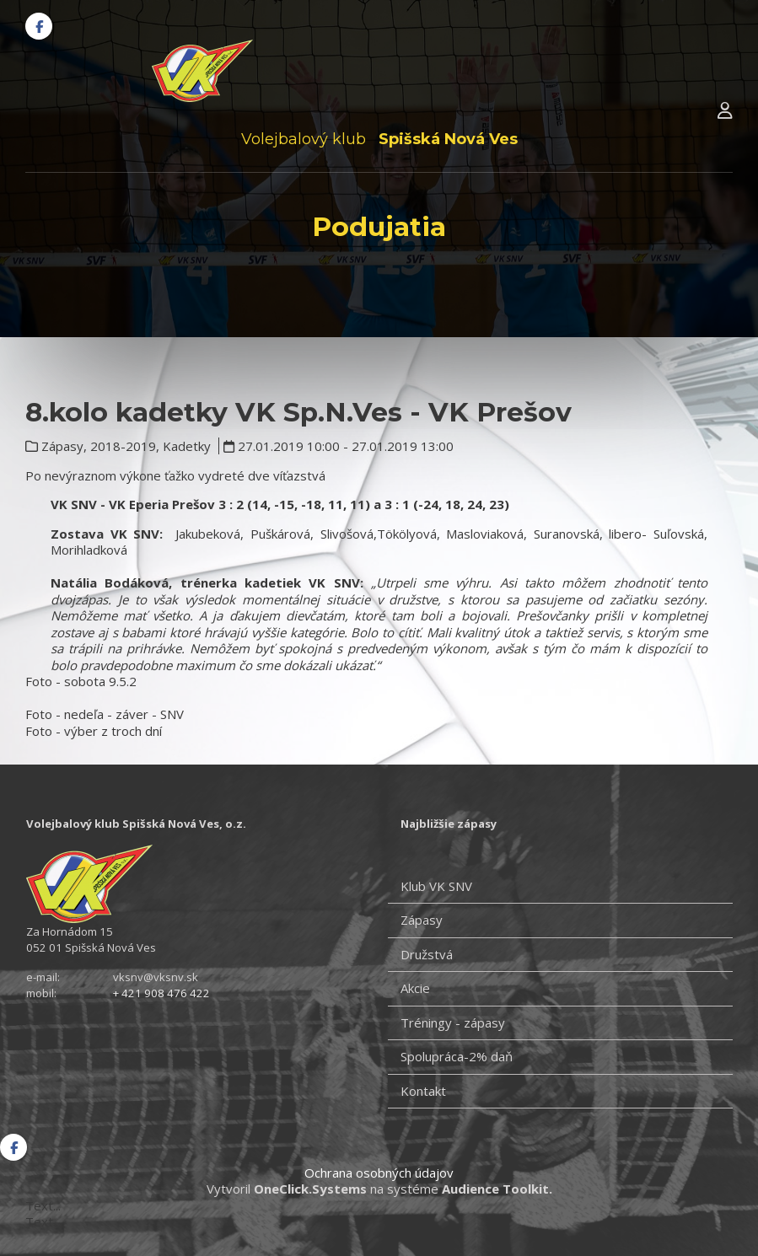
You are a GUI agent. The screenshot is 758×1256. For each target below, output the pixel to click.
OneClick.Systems (310, 1188)
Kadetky (187, 445)
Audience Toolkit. (497, 1188)
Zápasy (62, 445)
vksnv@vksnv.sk (155, 977)
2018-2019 (123, 445)
